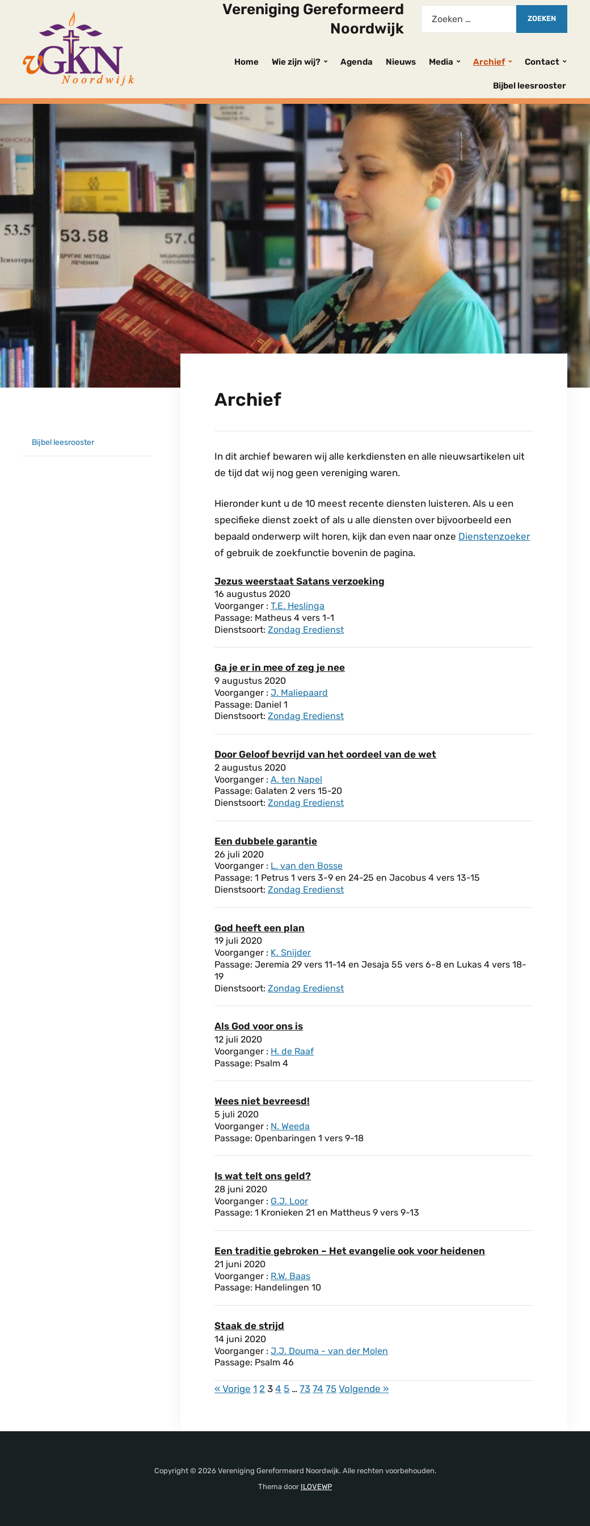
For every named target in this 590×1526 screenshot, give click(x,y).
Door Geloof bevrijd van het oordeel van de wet (325, 754)
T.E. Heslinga (297, 605)
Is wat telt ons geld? (262, 1176)
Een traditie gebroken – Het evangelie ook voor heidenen (349, 1250)
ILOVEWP (316, 1486)
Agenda (356, 62)
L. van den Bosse (307, 865)
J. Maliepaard (299, 692)
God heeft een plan (259, 928)
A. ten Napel (296, 779)
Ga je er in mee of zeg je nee (279, 667)
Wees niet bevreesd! (262, 1101)
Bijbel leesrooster (529, 86)
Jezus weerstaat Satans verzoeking (299, 581)
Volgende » (364, 1388)
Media (441, 62)
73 (305, 1388)
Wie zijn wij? (296, 62)
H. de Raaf (292, 1051)
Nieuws (401, 62)
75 (331, 1388)
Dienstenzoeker (494, 536)
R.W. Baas (290, 1276)
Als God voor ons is (258, 1026)
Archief (489, 62)
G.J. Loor (289, 1201)
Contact (542, 62)
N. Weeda (290, 1126)
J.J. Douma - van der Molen (329, 1351)
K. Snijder (291, 952)
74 (318, 1388)
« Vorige (232, 1388)
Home (246, 62)
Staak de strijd (249, 1325)
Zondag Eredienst (306, 629)
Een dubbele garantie (265, 841)
